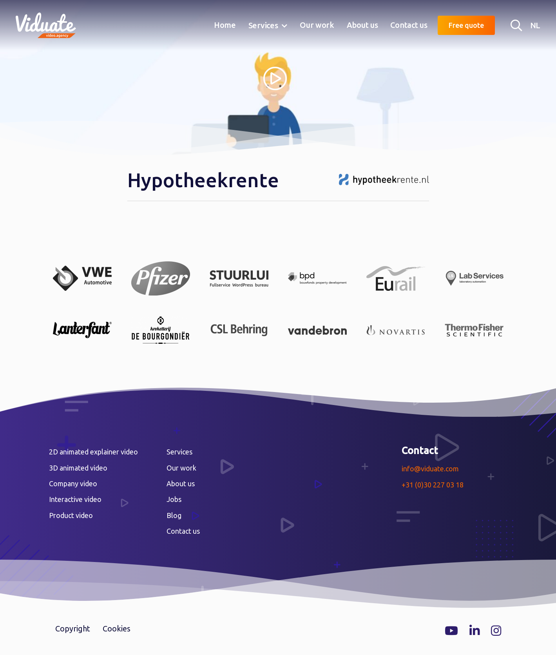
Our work (317, 24)
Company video (73, 483)
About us (362, 24)
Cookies (116, 628)
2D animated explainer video (93, 452)
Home (225, 24)
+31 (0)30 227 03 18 (433, 485)
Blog (174, 515)
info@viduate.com (430, 469)
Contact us (408, 24)
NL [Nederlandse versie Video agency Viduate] (535, 25)
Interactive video (75, 499)
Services (263, 25)
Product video (71, 515)
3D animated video (78, 468)
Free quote (466, 25)
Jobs (174, 499)
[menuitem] (225, 25)
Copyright (72, 628)
